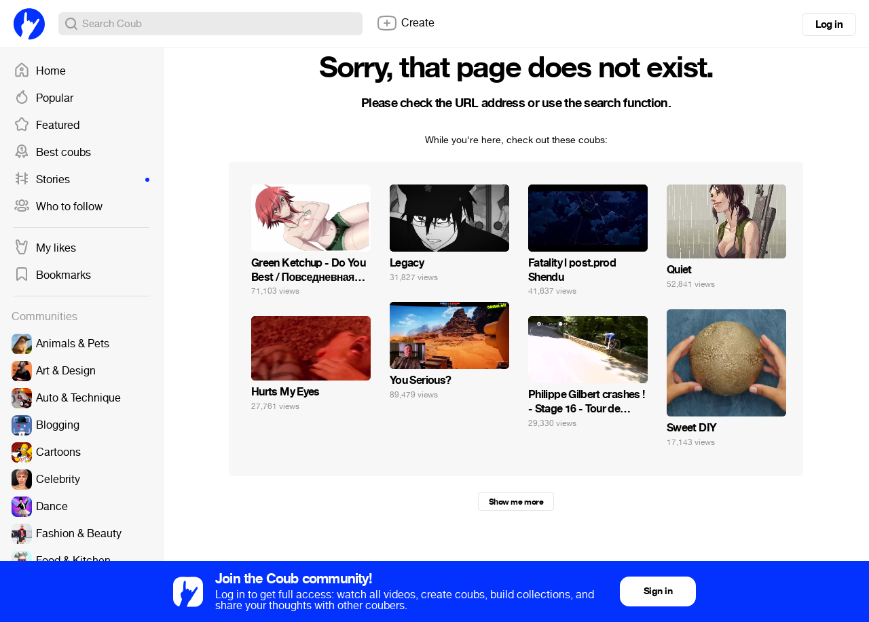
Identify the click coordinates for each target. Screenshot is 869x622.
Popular (43, 98)
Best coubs (52, 152)
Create (405, 23)
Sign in (658, 591)
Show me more (516, 502)
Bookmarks (52, 275)
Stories (81, 179)
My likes (45, 248)
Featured (46, 125)
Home (40, 71)
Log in (829, 24)
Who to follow (58, 206)
